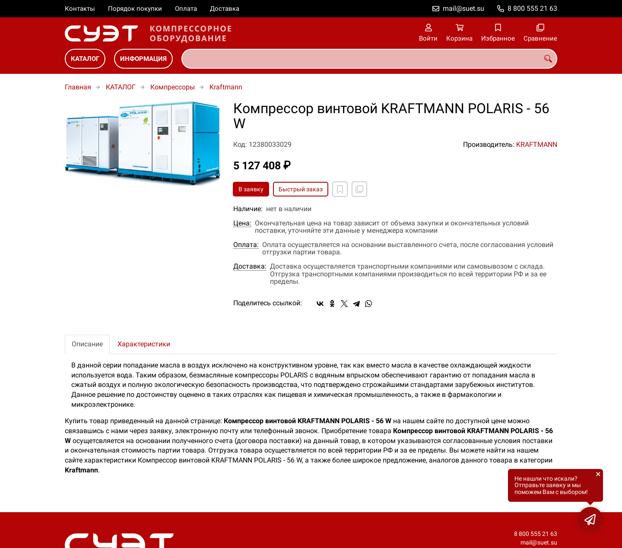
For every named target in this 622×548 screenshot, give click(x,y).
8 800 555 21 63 (532, 8)
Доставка (224, 9)
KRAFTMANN (536, 144)
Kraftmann (225, 87)
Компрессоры (172, 87)
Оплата (186, 9)
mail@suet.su (463, 8)
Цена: (242, 223)
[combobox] (369, 59)
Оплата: (246, 245)
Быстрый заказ (301, 189)
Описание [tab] (87, 344)
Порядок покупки (135, 9)
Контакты (80, 9)
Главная (78, 87)
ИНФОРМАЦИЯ (143, 59)
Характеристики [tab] (143, 344)
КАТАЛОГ (85, 59)
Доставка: (250, 266)
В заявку (250, 189)
